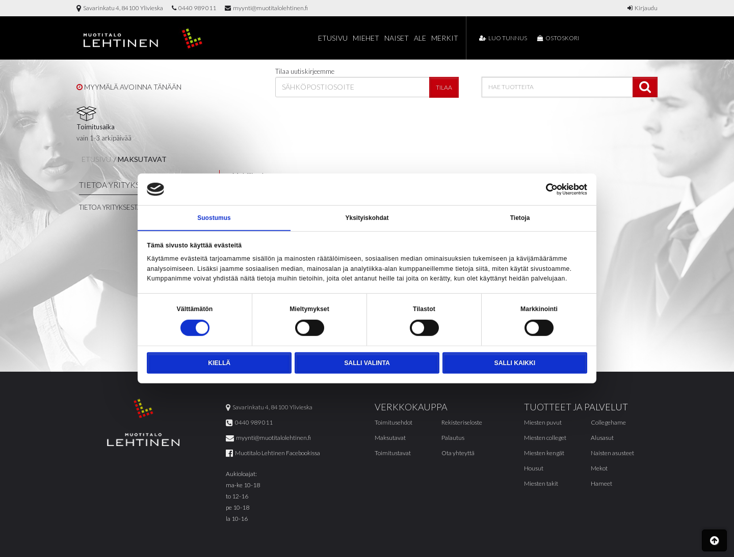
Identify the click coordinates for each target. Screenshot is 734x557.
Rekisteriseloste (461, 423)
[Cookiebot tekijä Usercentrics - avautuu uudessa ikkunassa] (542, 189)
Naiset (396, 38)
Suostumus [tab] (214, 217)
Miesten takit (541, 484)
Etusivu (333, 38)
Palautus (452, 438)
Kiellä (219, 363)
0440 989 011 (194, 8)
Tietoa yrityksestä (110, 207)
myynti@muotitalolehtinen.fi (266, 8)
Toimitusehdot (393, 423)
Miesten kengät (544, 453)
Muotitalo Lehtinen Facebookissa (273, 453)
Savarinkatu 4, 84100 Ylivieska (119, 8)
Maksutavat (142, 159)
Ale (420, 38)
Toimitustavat (393, 453)
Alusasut (602, 438)
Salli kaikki (514, 363)
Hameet (601, 484)
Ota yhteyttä (458, 453)
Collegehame (608, 423)
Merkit (444, 38)
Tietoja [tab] (520, 217)
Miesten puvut (543, 423)
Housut (533, 468)
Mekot (599, 468)
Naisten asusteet (612, 453)
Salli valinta (366, 363)
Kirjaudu (642, 8)
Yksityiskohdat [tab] (367, 217)
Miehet (366, 38)
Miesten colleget (545, 438)
